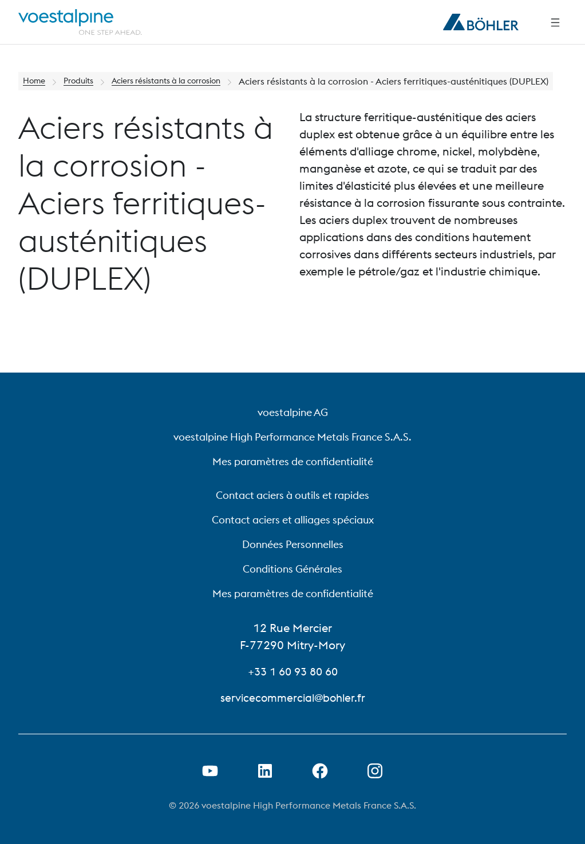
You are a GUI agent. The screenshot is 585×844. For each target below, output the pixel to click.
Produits (84, 81)
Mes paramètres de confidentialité (292, 461)
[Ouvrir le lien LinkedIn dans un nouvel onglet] (265, 771)
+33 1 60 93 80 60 (292, 671)
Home (36, 81)
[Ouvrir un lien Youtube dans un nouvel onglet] (210, 771)
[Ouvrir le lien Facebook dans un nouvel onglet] (320, 771)
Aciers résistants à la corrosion (185, 81)
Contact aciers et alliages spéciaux (293, 519)
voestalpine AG (293, 412)
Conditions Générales (292, 568)
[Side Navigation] (555, 22)
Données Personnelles (292, 544)
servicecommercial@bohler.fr (293, 697)
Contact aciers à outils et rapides (292, 495)
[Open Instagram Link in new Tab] (375, 771)
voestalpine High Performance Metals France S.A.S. (292, 436)
